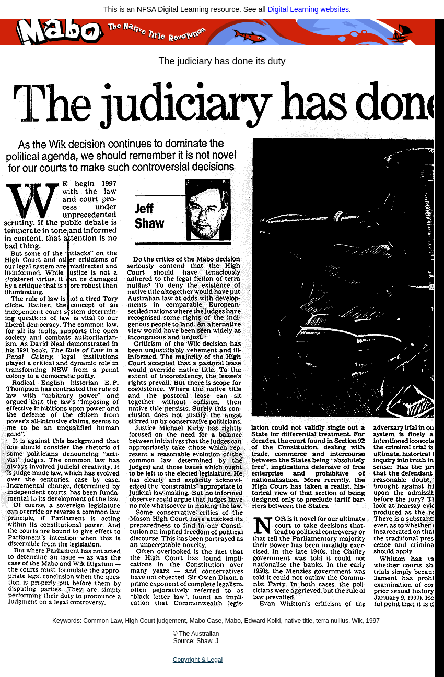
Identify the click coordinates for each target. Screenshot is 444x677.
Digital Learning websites (308, 9)
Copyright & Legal (198, 659)
